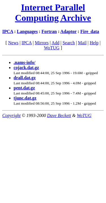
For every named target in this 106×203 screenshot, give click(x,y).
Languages (27, 31)
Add (55, 42)
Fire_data (89, 31)
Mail (82, 42)
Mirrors (42, 42)
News (13, 42)
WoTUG (51, 47)
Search (68, 42)
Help (94, 42)
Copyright (11, 115)
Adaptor (68, 31)
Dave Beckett (59, 115)
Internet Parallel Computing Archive (53, 12)
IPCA (7, 31)
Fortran (49, 31)
